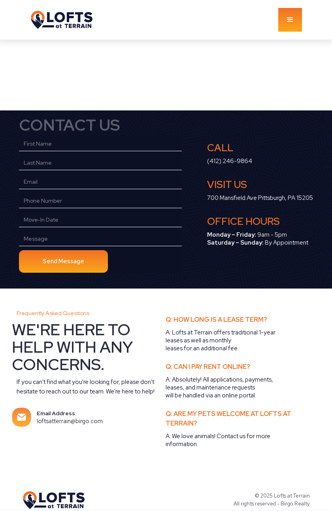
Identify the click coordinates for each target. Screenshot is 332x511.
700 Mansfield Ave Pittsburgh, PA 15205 (260, 198)
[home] (69, 19)
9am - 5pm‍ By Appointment (257, 239)
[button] (290, 20)
